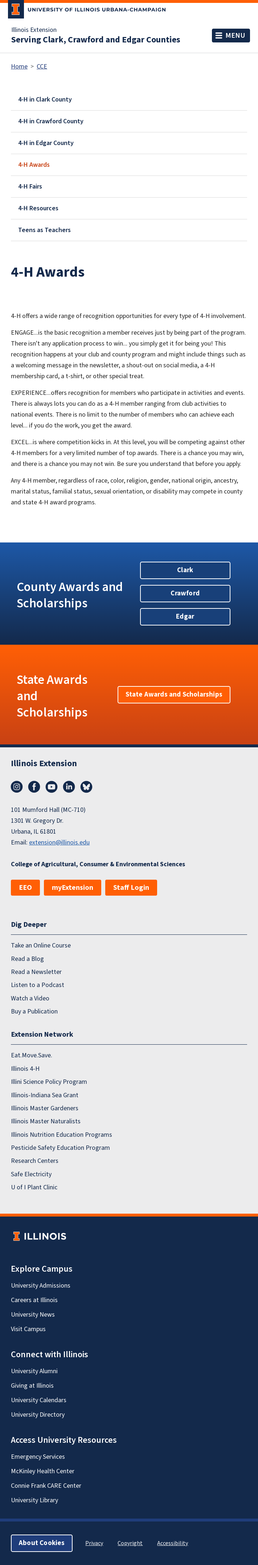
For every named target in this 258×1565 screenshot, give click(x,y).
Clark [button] (185, 570)
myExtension (72, 888)
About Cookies (42, 1543)
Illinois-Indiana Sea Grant (44, 1095)
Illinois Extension (34, 30)
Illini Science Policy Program (49, 1081)
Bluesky (86, 787)
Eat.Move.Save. (31, 1055)
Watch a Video (30, 998)
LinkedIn (69, 787)
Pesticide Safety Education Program (60, 1147)
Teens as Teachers (44, 230)
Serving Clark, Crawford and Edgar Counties (95, 39)
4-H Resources (38, 208)
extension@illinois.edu (59, 842)
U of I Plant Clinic (34, 1187)
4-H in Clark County (45, 99)
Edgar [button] (185, 617)
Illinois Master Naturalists (46, 1121)
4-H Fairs (30, 186)
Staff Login (131, 888)
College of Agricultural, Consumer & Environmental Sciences (98, 864)
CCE (42, 66)
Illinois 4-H (25, 1068)
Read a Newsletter (36, 971)
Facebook (34, 787)
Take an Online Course (41, 945)
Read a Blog (27, 958)
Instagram (17, 787)
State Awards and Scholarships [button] (174, 694)
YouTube (52, 787)
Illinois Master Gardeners (44, 1108)
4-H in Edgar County (46, 143)
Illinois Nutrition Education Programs (61, 1134)
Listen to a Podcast (37, 985)
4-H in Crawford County (50, 121)
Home (19, 66)
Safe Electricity (31, 1174)
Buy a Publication (34, 1011)
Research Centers (34, 1160)
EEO (25, 888)
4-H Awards (34, 164)
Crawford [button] (185, 593)
